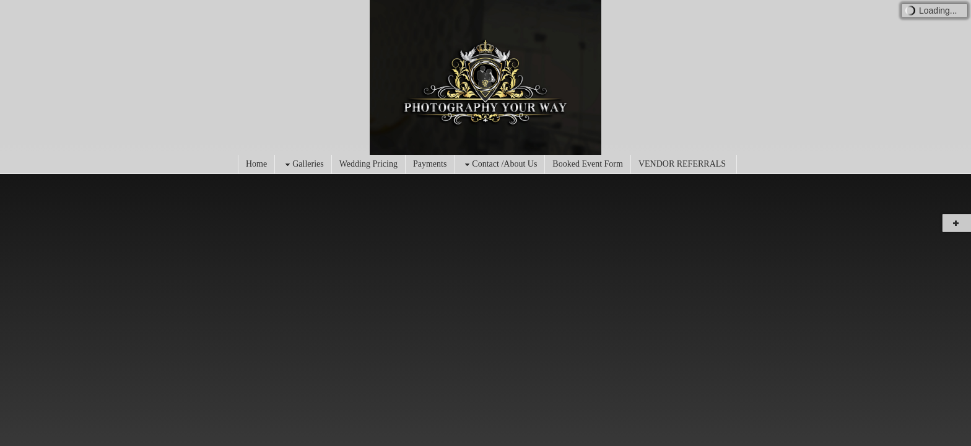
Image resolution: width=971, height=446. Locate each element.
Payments (429, 163)
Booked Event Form (587, 163)
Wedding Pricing (368, 163)
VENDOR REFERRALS (682, 163)
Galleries (303, 164)
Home (256, 163)
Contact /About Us (499, 164)
